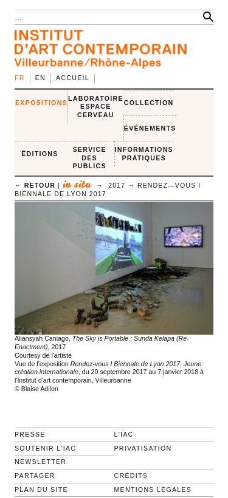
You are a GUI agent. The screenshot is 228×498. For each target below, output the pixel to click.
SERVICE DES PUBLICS (89, 157)
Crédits (131, 475)
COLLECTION (149, 102)
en (40, 77)
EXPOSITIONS (41, 102)
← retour (35, 185)
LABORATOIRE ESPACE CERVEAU (95, 106)
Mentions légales (153, 489)
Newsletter (40, 461)
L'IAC (124, 434)
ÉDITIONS (39, 153)
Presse (30, 434)
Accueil (72, 77)
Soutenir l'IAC (45, 448)
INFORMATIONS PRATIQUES (144, 154)
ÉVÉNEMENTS (150, 128)
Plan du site (41, 489)
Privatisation (143, 448)
